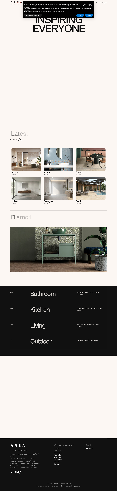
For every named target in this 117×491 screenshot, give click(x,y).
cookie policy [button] (27, 7)
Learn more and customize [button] (32, 15)
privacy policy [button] (75, 4)
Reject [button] (80, 15)
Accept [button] (89, 15)
